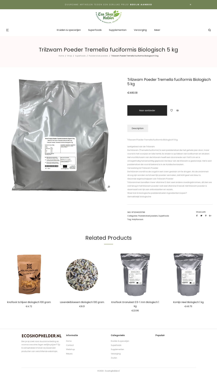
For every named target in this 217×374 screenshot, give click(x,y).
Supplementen (117, 349)
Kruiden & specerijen (120, 341)
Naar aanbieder (147, 110)
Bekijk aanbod (141, 4)
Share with (201, 212)
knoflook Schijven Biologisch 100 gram (29, 302)
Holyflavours (137, 219)
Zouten (114, 358)
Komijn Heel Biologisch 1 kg (188, 302)
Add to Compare (178, 110)
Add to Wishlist (172, 110)
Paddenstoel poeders (98, 55)
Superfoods (80, 55)
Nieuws (69, 353)
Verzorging (116, 353)
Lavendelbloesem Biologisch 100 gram (82, 302)
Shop (69, 55)
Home (61, 55)
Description (138, 128)
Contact (70, 345)
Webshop (70, 349)
